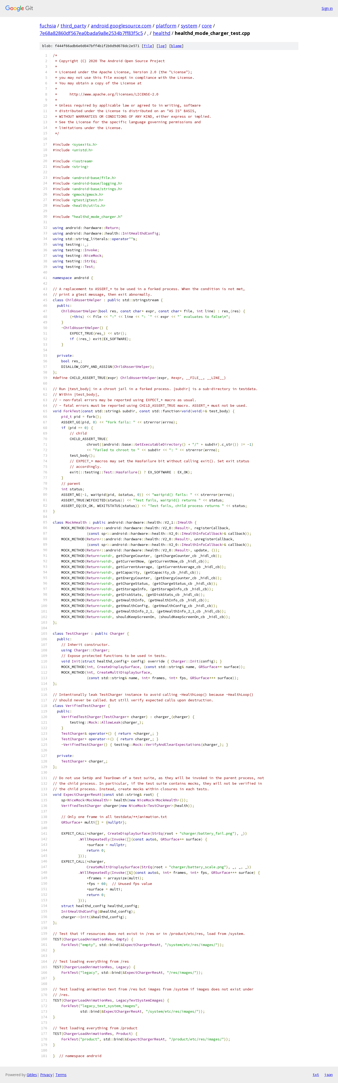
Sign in (327, 8)
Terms (61, 1074)
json (328, 1074)
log (161, 46)
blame (176, 46)
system (189, 25)
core (207, 25)
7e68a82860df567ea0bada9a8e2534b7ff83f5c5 (91, 33)
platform (166, 25)
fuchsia (48, 25)
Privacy (46, 1074)
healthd (161, 33)
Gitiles (32, 1074)
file (148, 46)
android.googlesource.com (121, 25)
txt (316, 1074)
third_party (73, 25)
